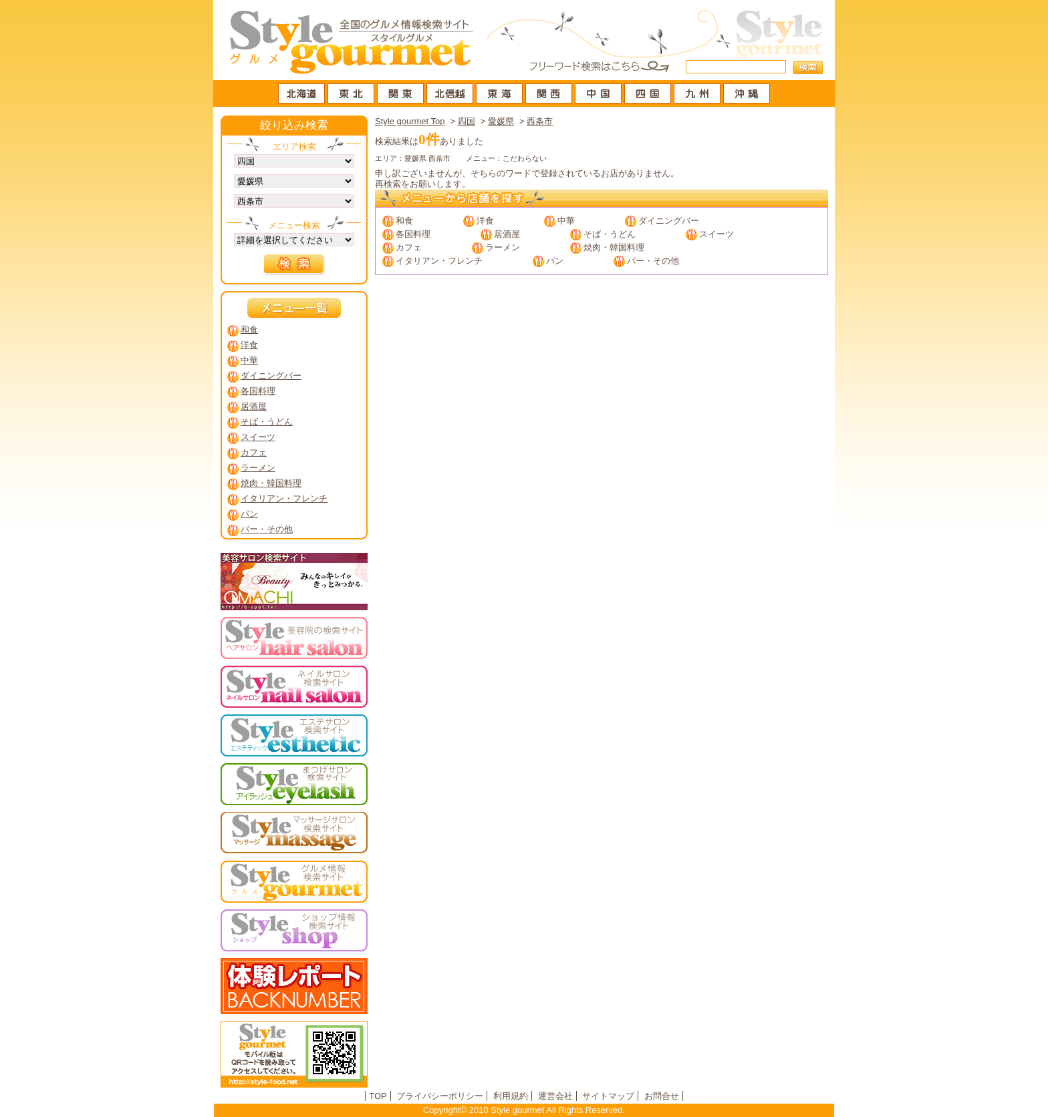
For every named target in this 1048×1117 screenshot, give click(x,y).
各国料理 (413, 234)
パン (554, 261)
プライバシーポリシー (439, 1096)
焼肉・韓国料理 (613, 247)
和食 (404, 221)
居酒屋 (507, 234)
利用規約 (510, 1096)
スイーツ (716, 234)
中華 (566, 221)
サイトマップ (608, 1096)
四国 (466, 121)
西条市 (540, 121)
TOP (378, 1096)
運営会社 (555, 1096)
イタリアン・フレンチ (439, 261)
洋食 (485, 221)
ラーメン (502, 247)
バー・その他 (653, 261)
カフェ (409, 247)
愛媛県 (501, 121)
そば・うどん (609, 234)
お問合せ (661, 1096)
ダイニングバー (668, 221)
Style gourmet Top (410, 121)
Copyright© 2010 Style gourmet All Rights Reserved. (524, 1110)
